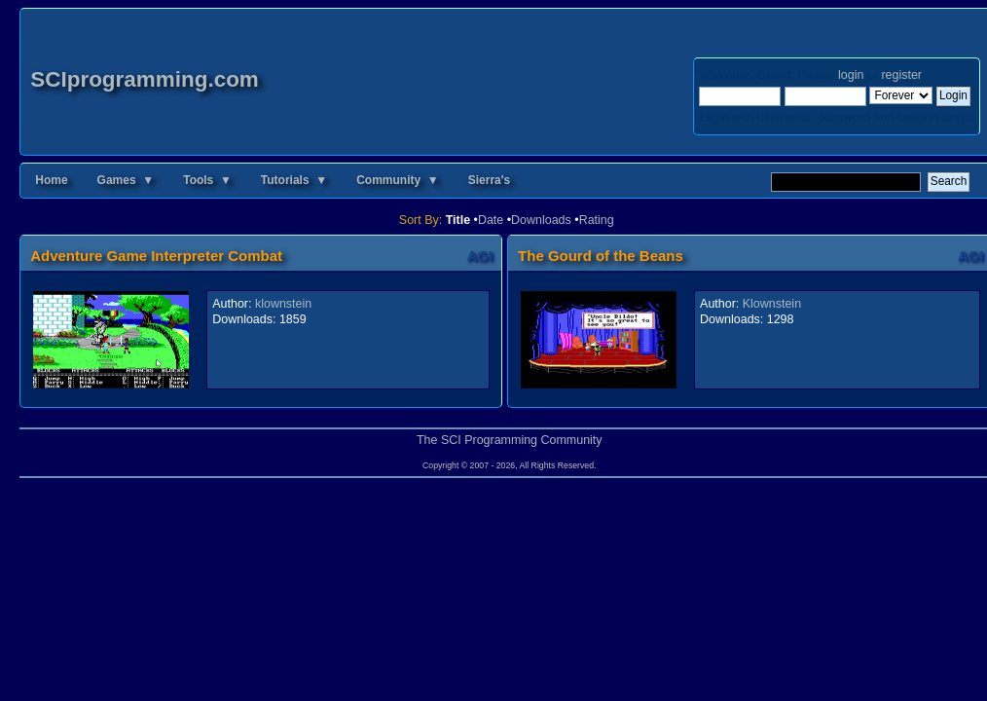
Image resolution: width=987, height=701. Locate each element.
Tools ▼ (207, 180)
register (901, 75)
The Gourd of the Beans (600, 255)
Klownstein (772, 304)
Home (51, 180)
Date (490, 220)
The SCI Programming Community (510, 440)
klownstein (283, 304)
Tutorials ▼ (294, 180)
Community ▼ (397, 180)
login (850, 75)
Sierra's (489, 180)
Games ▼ (126, 180)
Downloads (541, 220)
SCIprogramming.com (144, 79)
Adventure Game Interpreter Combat (156, 255)
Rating (596, 220)
